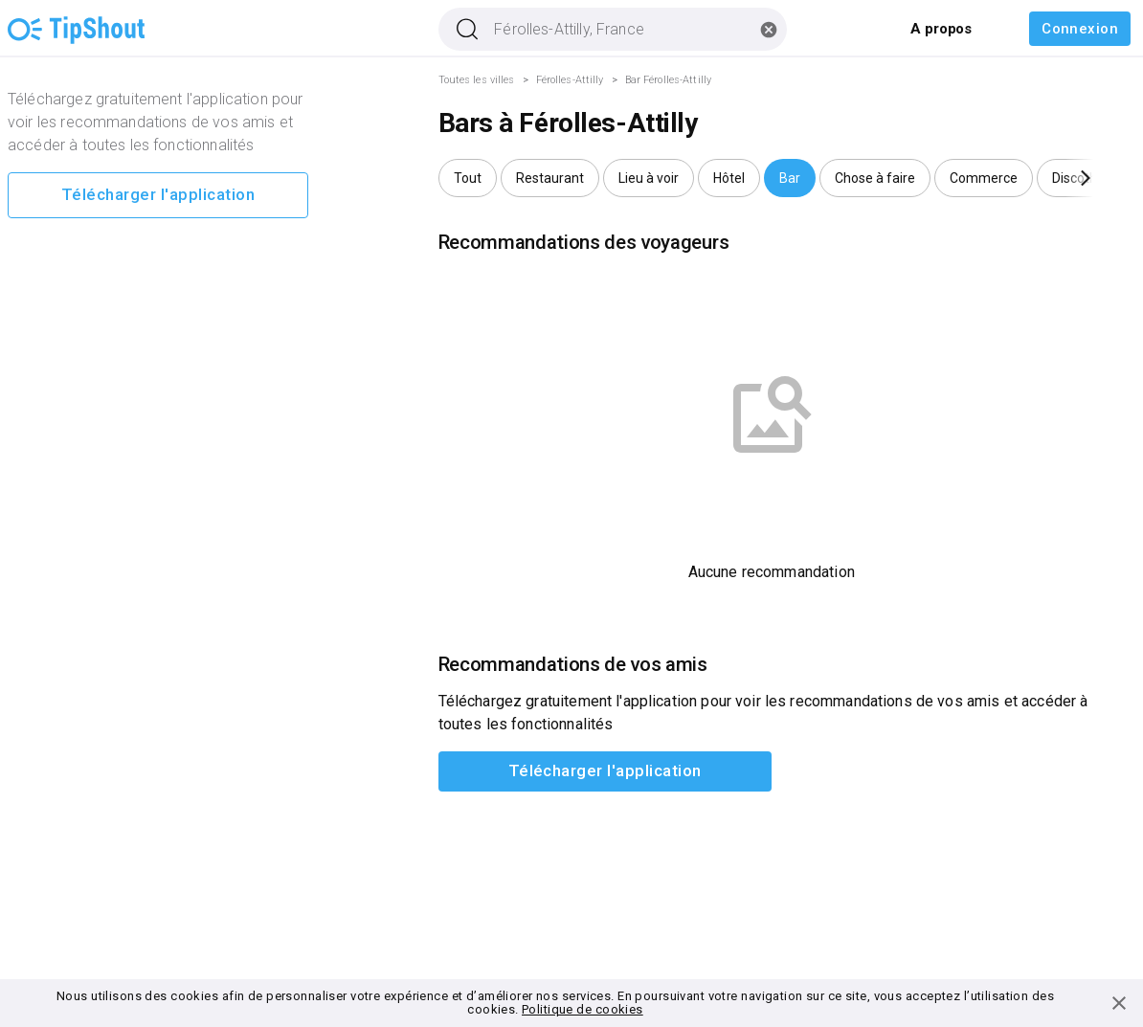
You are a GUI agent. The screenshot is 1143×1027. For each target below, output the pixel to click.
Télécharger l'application (158, 195)
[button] (467, 178)
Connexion (1080, 28)
